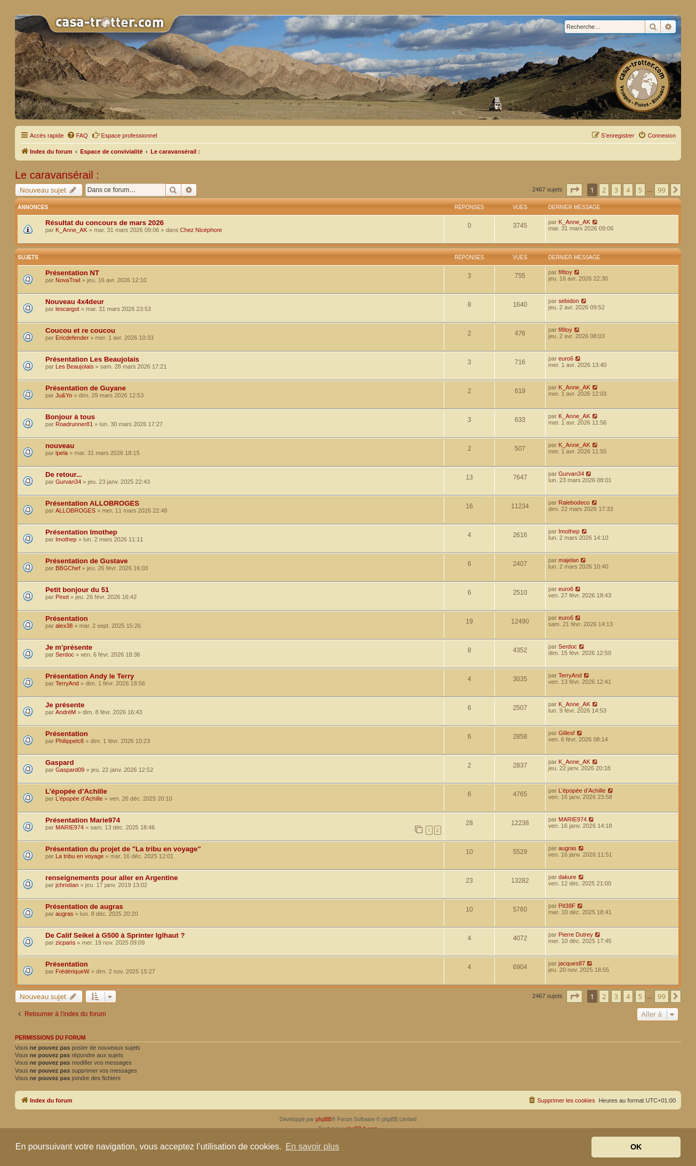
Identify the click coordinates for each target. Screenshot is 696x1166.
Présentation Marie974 (82, 820)
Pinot (62, 597)
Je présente (64, 705)
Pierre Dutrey (575, 934)
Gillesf (566, 733)
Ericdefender (72, 337)
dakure (567, 877)
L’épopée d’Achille (76, 791)
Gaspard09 (69, 769)
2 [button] (604, 190)
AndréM (65, 712)
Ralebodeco (574, 502)
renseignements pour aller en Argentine (111, 878)
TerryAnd (67, 683)
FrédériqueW (72, 971)
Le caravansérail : (57, 175)
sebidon (568, 301)
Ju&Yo (63, 395)
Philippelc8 (69, 741)
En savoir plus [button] (312, 1146)
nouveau (59, 446)
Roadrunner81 (74, 424)
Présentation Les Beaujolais (92, 359)
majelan (568, 560)
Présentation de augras (84, 907)
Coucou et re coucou (80, 330)
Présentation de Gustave (86, 561)
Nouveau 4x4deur (74, 302)
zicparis (65, 942)
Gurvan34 (68, 481)
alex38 (64, 625)
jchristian (66, 885)
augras (567, 848)
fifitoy (565, 272)
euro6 (565, 358)
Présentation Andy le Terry (89, 676)
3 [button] (616, 190)
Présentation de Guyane (85, 388)
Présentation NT (72, 273)
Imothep (66, 539)
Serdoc (64, 654)
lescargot (67, 309)
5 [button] (640, 190)
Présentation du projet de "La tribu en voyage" (123, 849)
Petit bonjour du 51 (77, 590)
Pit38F (566, 906)
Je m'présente (68, 647)
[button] (574, 189)
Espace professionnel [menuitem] (124, 135)
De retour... (63, 474)
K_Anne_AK (71, 230)
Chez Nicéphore (201, 230)
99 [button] (662, 190)
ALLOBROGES (75, 510)
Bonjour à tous (70, 417)
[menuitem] (77, 135)
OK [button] (636, 1147)
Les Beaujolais (74, 366)
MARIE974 (69, 827)
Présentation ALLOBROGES (92, 503)
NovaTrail (68, 280)
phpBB (324, 1119)
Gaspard (59, 762)
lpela (61, 453)
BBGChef (67, 568)
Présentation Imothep (81, 532)
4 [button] (628, 190)
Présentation (66, 618)
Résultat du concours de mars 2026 (104, 223)
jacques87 (571, 963)
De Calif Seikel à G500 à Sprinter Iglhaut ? (115, 935)
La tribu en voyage (79, 856)
